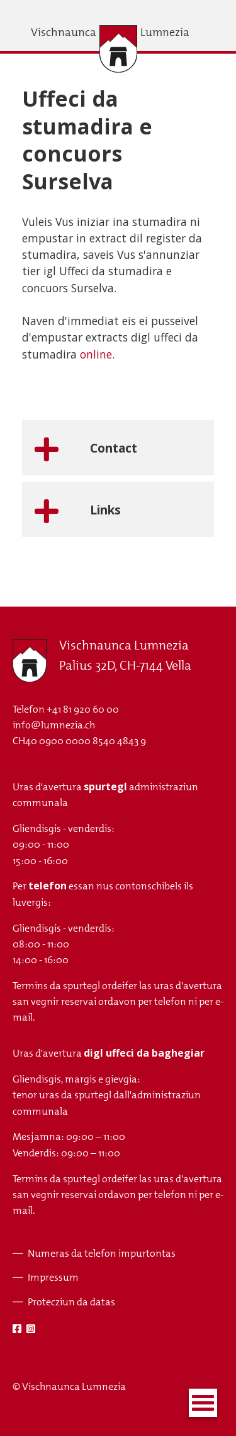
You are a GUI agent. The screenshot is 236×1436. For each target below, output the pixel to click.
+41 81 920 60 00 (83, 709)
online (96, 354)
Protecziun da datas (71, 1301)
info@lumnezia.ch (54, 725)
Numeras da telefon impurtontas (102, 1253)
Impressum (53, 1277)
